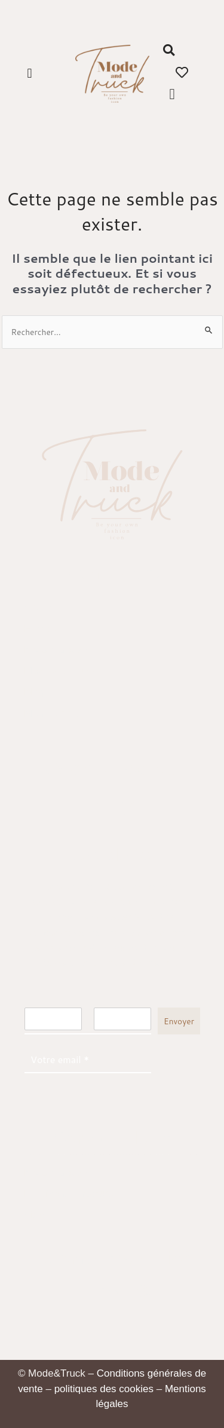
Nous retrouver (57, 649)
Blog (34, 692)
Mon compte (52, 713)
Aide (34, 1215)
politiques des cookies (104, 1389)
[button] (29, 74)
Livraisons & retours (68, 1193)
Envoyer (179, 1021)
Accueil (40, 607)
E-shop (40, 628)
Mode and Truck (60, 671)
